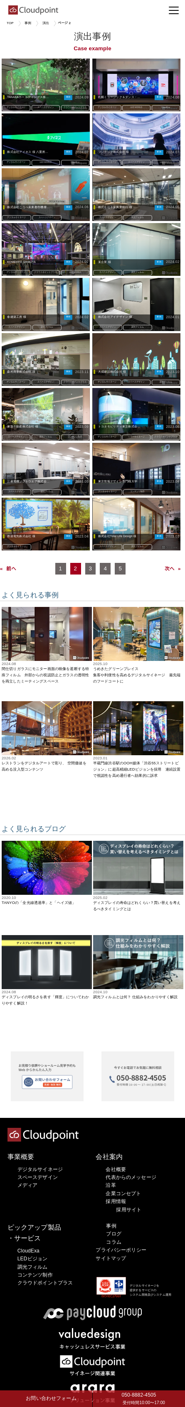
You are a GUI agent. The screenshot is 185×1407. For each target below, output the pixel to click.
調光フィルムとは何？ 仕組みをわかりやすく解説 (135, 997)
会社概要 (116, 1169)
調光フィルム (137, 217)
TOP (10, 23)
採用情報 (116, 1201)
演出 (45, 23)
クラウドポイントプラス (75, 107)
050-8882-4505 (139, 1399)
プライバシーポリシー (121, 1250)
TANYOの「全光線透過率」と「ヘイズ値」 (39, 903)
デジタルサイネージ (16, 107)
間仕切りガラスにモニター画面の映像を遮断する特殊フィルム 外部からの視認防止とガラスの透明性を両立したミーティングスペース (45, 675)
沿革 (111, 1185)
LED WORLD (137, 107)
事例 (28, 23)
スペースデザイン (45, 107)
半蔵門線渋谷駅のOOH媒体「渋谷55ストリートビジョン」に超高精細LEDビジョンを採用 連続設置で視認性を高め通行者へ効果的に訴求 (136, 769)
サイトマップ (111, 1258)
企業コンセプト (123, 1193)
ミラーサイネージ (136, 436)
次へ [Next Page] (170, 568)
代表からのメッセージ (131, 1177)
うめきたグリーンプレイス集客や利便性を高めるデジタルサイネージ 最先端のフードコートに (136, 675)
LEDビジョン (32, 1259)
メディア (27, 1185)
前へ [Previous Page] (11, 568)
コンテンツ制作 (75, 436)
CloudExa (165, 107)
